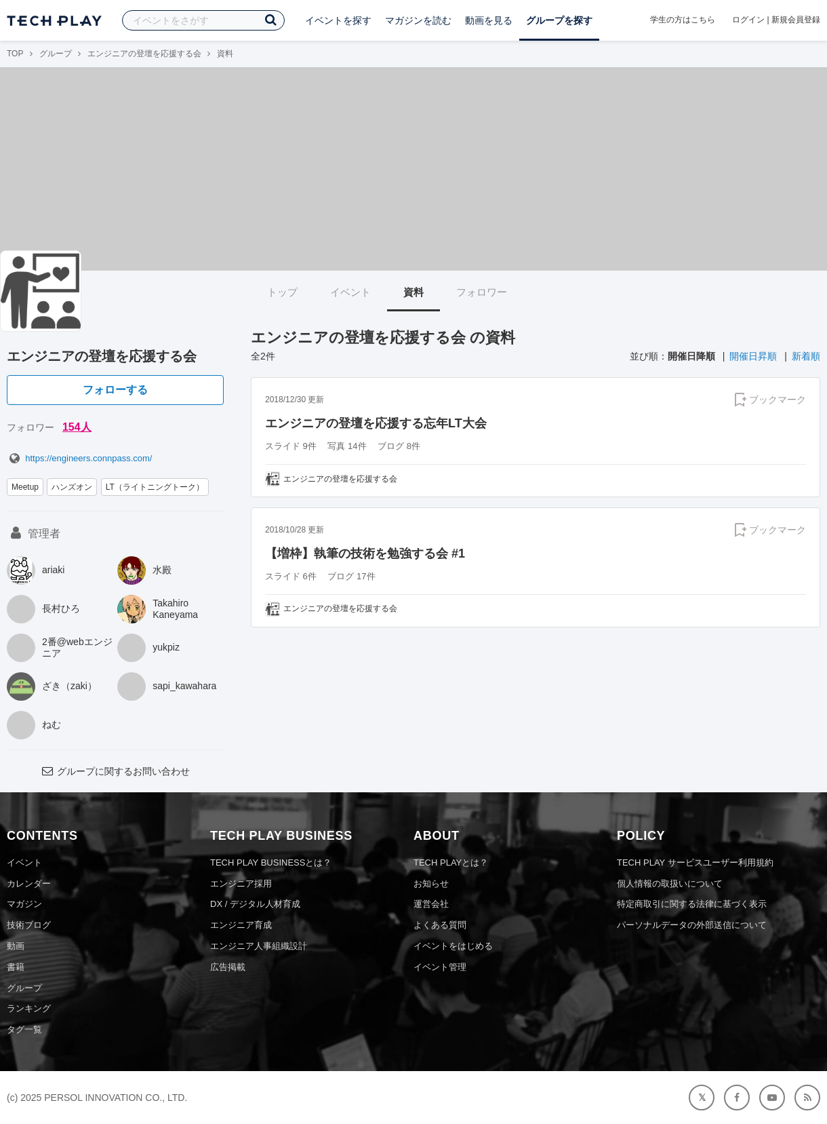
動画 (15, 946)
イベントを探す (338, 20)
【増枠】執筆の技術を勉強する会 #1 (365, 553)
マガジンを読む (418, 20)
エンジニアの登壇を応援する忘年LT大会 (376, 423)
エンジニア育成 (241, 925)
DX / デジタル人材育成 (255, 904)
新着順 (806, 356)
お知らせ (431, 883)
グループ (55, 53)
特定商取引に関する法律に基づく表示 (692, 904)
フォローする (115, 389)
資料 (413, 292)
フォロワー (481, 292)
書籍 (15, 967)
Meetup (25, 487)
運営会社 (431, 904)
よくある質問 (440, 925)
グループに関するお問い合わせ (115, 771)
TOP (15, 53)
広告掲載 (227, 967)
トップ (282, 292)
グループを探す (559, 20)
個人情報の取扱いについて (670, 883)
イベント (350, 292)
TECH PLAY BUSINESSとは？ (270, 862)
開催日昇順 (753, 356)
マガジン (24, 904)
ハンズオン (72, 487)
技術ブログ (29, 925)
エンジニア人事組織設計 (258, 946)
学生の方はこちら (682, 19)
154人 (77, 427)
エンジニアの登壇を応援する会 (144, 53)
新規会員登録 (795, 19)
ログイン (748, 19)
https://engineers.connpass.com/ (79, 458)
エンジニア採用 (241, 883)
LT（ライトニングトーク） (155, 487)
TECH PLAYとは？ (451, 862)
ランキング (29, 1008)
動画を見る (488, 20)
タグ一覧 (24, 1029)
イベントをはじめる (453, 946)
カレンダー (29, 883)
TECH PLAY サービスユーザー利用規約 (695, 862)
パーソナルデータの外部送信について (692, 925)
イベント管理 (440, 967)
